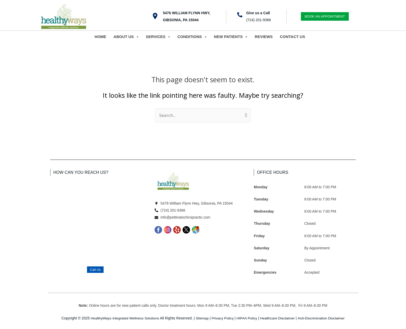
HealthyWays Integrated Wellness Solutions (123, 318)
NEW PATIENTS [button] (231, 36)
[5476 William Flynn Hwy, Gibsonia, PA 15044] (155, 16)
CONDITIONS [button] (192, 36)
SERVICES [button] (158, 36)
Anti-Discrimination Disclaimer (323, 318)
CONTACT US (292, 36)
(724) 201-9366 (258, 20)
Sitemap (201, 318)
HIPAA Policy (247, 318)
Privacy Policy (222, 318)
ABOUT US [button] (126, 36)
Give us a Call (258, 13)
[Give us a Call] (239, 14)
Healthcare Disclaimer (278, 318)
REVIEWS (264, 36)
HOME (100, 36)
